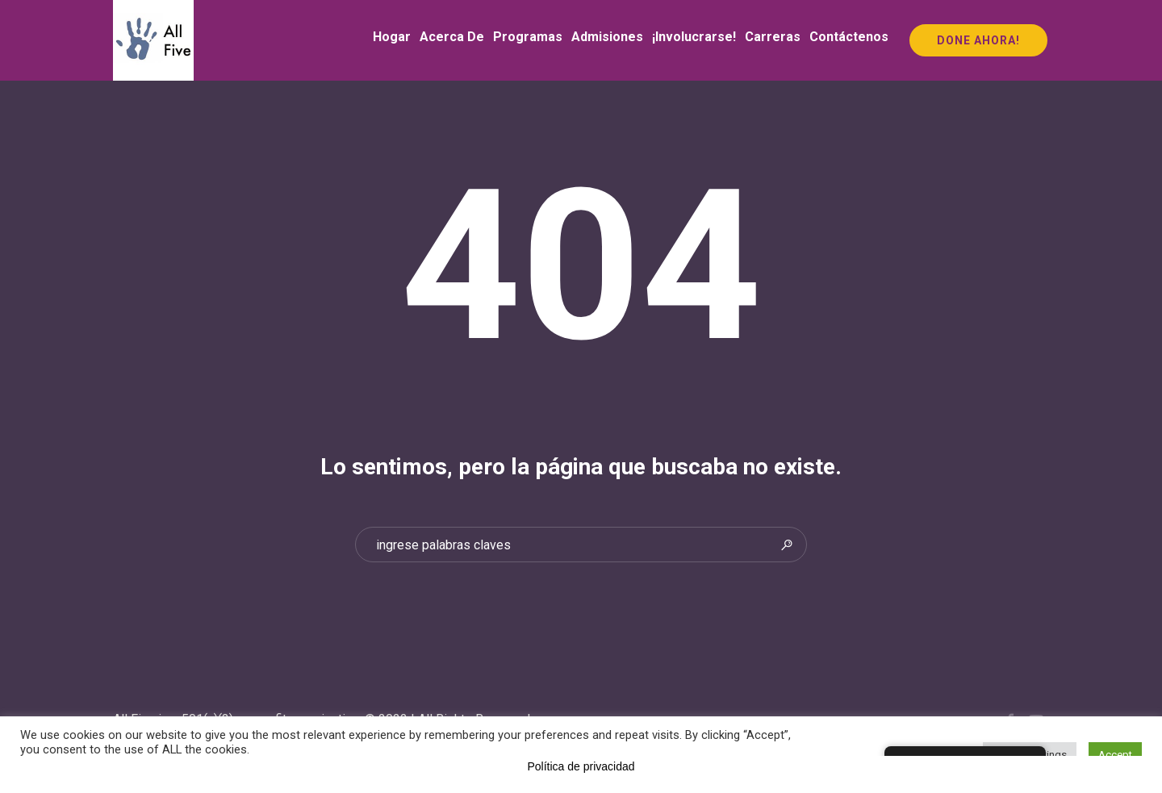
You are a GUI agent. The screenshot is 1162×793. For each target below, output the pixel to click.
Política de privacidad (580, 766)
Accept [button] (1115, 755)
